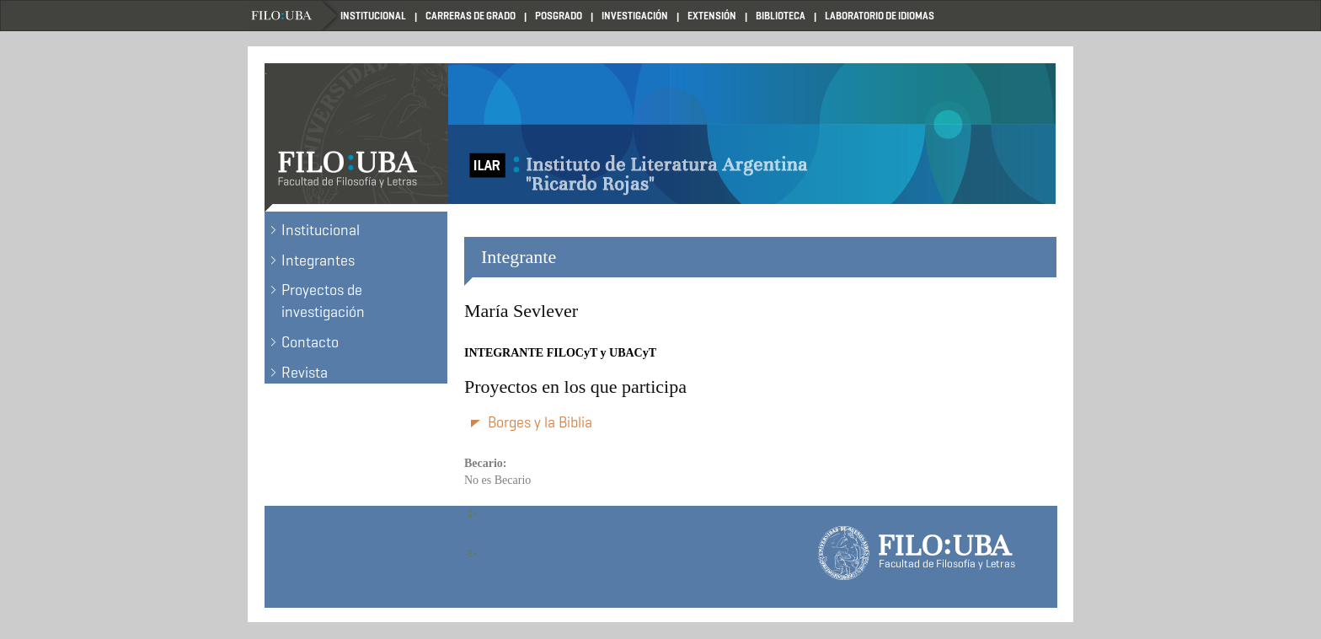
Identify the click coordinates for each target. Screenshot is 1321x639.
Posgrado (558, 15)
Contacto (310, 342)
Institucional (373, 15)
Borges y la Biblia (540, 422)
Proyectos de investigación (323, 301)
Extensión (711, 15)
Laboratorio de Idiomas (879, 15)
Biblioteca (780, 15)
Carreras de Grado (470, 15)
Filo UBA (294, 15)
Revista (304, 372)
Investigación (635, 15)
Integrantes (318, 260)
